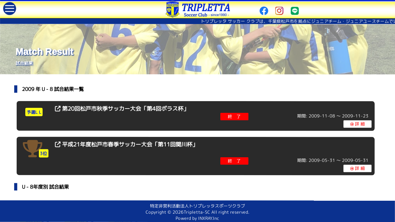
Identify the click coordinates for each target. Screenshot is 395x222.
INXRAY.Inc (208, 218)
